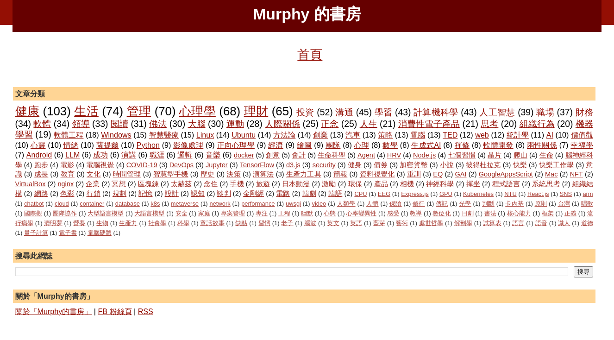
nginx (65, 184)
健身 (355, 165)
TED (450, 135)
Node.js (424, 155)
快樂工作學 (556, 165)
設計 (172, 193)
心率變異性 (361, 213)
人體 (372, 203)
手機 (237, 184)
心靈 (38, 145)
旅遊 (263, 184)
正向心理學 (236, 145)
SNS (566, 193)
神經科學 (440, 184)
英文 (333, 223)
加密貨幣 (413, 165)
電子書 (68, 232)
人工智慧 (497, 112)
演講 (128, 155)
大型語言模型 (106, 213)
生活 (86, 111)
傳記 (442, 203)
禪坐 (473, 184)
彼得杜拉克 (483, 165)
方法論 (284, 135)
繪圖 (304, 145)
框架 (548, 213)
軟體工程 (68, 135)
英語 (356, 223)
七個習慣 (462, 155)
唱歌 (587, 203)
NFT (576, 174)
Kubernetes (478, 193)
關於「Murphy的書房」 (53, 311)
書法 (490, 213)
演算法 (263, 174)
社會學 (157, 223)
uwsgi (293, 203)
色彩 (67, 193)
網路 (41, 193)
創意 (273, 155)
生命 (546, 155)
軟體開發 (498, 145)
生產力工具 (303, 174)
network (220, 203)
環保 (355, 184)
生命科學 (331, 155)
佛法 (158, 124)
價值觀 (582, 135)
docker (244, 155)
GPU (445, 193)
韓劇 (309, 193)
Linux (205, 135)
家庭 (204, 213)
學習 (384, 112)
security (324, 165)
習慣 (264, 223)
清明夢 (53, 223)
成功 (100, 155)
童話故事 (212, 223)
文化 (93, 174)
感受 (393, 213)
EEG (384, 193)
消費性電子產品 (429, 124)
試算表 (492, 223)
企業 (93, 184)
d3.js (293, 165)
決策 (233, 174)
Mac (551, 174)
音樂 (213, 155)
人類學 (346, 203)
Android (39, 155)
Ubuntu (244, 135)
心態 (330, 213)
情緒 (71, 145)
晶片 (494, 155)
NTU (510, 193)
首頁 (309, 55)
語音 (541, 223)
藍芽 (379, 223)
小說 (447, 165)
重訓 (414, 174)
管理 (139, 111)
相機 (407, 184)
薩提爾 (107, 145)
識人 (564, 223)
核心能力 (519, 213)
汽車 (352, 135)
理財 (256, 111)
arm (588, 193)
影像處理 (188, 145)
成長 (41, 174)
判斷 (488, 203)
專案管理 (233, 213)
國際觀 (33, 213)
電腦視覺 (100, 165)
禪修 (462, 145)
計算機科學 (436, 112)
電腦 (417, 135)
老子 (287, 223)
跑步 (41, 165)
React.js (538, 193)
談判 (224, 193)
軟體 (42, 124)
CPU (360, 193)
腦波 (310, 223)
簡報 (340, 174)
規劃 (119, 193)
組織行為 (537, 124)
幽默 (307, 213)
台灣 (564, 203)
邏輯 (184, 155)
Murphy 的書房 (307, 14)
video (319, 203)
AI (549, 135)
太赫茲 (181, 184)
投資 (305, 112)
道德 (587, 223)
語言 (518, 223)
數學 (390, 145)
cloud (62, 203)
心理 (362, 145)
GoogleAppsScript (506, 174)
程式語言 (506, 184)
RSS (145, 311)
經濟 (275, 145)
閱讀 (119, 124)
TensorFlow (257, 165)
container (92, 203)
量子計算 (36, 232)
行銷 (93, 193)
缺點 (241, 223)
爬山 (520, 155)
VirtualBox (30, 184)
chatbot (34, 203)
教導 (416, 213)
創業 (320, 135)
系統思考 (546, 184)
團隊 (333, 145)
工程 (284, 213)
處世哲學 (431, 223)
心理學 (197, 111)
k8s (155, 203)
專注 (262, 213)
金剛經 (253, 193)
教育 (68, 174)
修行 (419, 203)
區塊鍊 (148, 184)
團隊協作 (65, 213)
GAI (461, 174)
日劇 (468, 213)
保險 (395, 203)
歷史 (207, 174)
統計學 (518, 135)
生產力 (128, 223)
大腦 (197, 124)
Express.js (414, 193)
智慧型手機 (170, 174)
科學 (183, 223)
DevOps (181, 165)
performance (258, 203)
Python (148, 145)
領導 (81, 124)
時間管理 (127, 174)
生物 (102, 223)
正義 (570, 213)
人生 (368, 124)
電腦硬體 (100, 232)
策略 (385, 135)
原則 (541, 203)
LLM (72, 155)
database (127, 203)
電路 (283, 193)
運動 (235, 124)
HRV (394, 155)
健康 (27, 111)
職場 (545, 112)
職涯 (157, 155)
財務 (584, 112)
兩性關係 (542, 145)
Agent (366, 155)
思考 (489, 124)
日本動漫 (296, 184)
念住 (211, 184)
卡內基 (514, 203)
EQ (438, 174)
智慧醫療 (164, 135)
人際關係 (282, 124)
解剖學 (463, 223)
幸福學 (581, 145)
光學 (465, 203)
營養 (79, 223)
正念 (329, 124)
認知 (198, 193)
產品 (381, 184)
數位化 (441, 213)
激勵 (329, 184)
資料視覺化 (377, 174)
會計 (299, 155)
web (482, 135)
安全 (181, 213)
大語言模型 (149, 213)
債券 (381, 165)
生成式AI (426, 145)
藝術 (402, 223)
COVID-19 (141, 165)
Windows (116, 135)
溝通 (344, 112)
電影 (67, 165)
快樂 (520, 165)
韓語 (335, 193)
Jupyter (217, 165)
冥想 (118, 184)
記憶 (145, 193)
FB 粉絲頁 (115, 311)
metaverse (185, 203)
